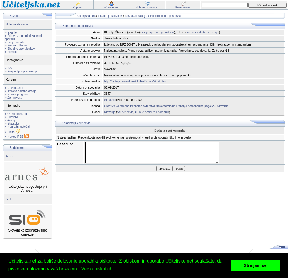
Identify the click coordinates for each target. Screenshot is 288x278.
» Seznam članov (16, 45)
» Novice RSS (17, 136)
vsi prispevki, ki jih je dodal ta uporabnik (143, 112)
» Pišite (13, 132)
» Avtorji (10, 120)
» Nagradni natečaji (17, 126)
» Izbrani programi (17, 94)
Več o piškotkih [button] (96, 268)
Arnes (9, 156)
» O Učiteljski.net (16, 113)
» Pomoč (10, 51)
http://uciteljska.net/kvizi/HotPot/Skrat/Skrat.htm (135, 81)
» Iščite (9, 68)
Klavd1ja (109, 112)
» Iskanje (11, 32)
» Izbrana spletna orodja (20, 91)
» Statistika (12, 123)
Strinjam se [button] (255, 265)
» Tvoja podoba (15, 42)
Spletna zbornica (17, 24)
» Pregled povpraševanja (21, 71)
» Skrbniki (11, 117)
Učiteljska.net (86, 16)
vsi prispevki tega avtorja (158, 32)
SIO (8, 199)
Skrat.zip (110, 99)
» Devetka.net (14, 87)
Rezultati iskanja (136, 16)
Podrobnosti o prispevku (165, 16)
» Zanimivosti (13, 97)
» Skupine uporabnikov (20, 48)
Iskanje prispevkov (110, 16)
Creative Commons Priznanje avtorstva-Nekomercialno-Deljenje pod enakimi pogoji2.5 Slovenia (166, 106)
